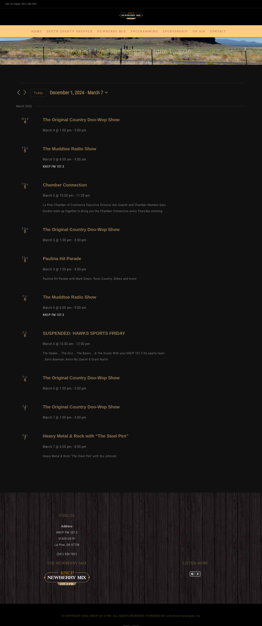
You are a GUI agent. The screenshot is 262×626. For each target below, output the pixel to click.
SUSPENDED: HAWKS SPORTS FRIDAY (84, 333)
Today (38, 93)
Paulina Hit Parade (62, 258)
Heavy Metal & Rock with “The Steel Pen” (85, 436)
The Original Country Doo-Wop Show (81, 119)
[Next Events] (25, 92)
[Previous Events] (18, 93)
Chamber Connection (65, 184)
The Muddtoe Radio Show (69, 148)
